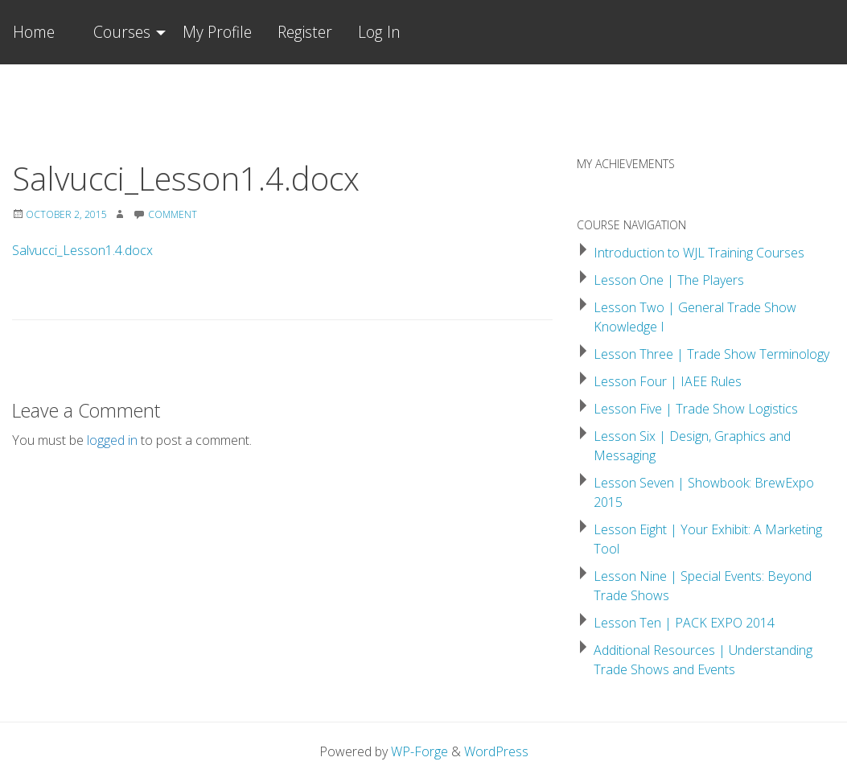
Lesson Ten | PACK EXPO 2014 (684, 623)
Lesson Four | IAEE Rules (668, 381)
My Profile (217, 32)
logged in (112, 440)
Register (305, 32)
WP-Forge (419, 751)
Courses (121, 32)
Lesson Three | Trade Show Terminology (711, 354)
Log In (379, 32)
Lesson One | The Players (669, 280)
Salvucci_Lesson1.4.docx (82, 250)
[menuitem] (125, 32)
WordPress (496, 751)
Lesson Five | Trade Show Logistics (696, 409)
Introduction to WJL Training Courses (699, 252)
